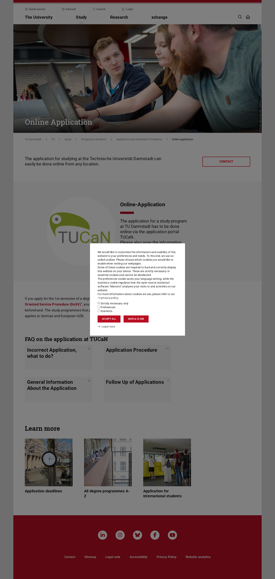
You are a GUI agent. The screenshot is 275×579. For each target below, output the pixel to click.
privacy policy (108, 297)
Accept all (109, 319)
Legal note (106, 326)
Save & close (136, 319)
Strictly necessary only (113, 303)
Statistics (105, 311)
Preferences (107, 307)
